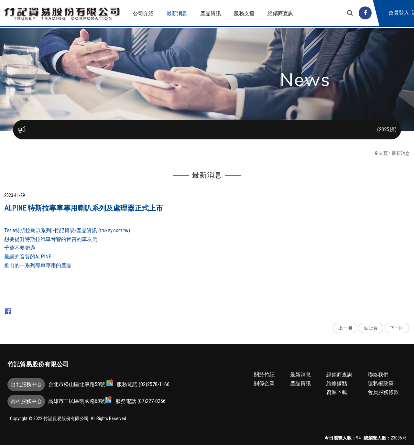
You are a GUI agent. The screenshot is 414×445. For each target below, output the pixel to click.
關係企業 (264, 383)
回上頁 (371, 328)
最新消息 (401, 153)
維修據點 (336, 383)
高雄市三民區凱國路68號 (80, 400)
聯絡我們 (378, 375)
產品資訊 (300, 383)
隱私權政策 (381, 383)
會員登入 (398, 13)
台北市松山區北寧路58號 (80, 383)
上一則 (345, 328)
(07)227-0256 (151, 401)
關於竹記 (264, 375)
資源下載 (336, 392)
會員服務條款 (383, 392)
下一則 (397, 328)
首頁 (383, 153)
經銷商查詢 (339, 375)
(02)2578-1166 (154, 384)
